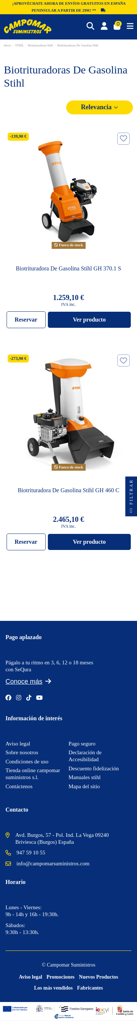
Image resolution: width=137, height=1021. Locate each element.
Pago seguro (82, 744)
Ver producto (89, 319)
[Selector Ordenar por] (99, 107)
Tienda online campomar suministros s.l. (32, 773)
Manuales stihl (85, 777)
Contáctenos (19, 786)
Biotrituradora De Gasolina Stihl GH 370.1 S (68, 268)
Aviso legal (17, 744)
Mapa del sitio (84, 786)
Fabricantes (90, 988)
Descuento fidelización (94, 768)
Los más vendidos (53, 988)
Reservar (26, 319)
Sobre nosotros (21, 752)
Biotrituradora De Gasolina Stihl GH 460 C (68, 490)
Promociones (60, 977)
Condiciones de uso (27, 761)
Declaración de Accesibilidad (85, 755)
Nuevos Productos (98, 977)
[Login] (104, 26)
